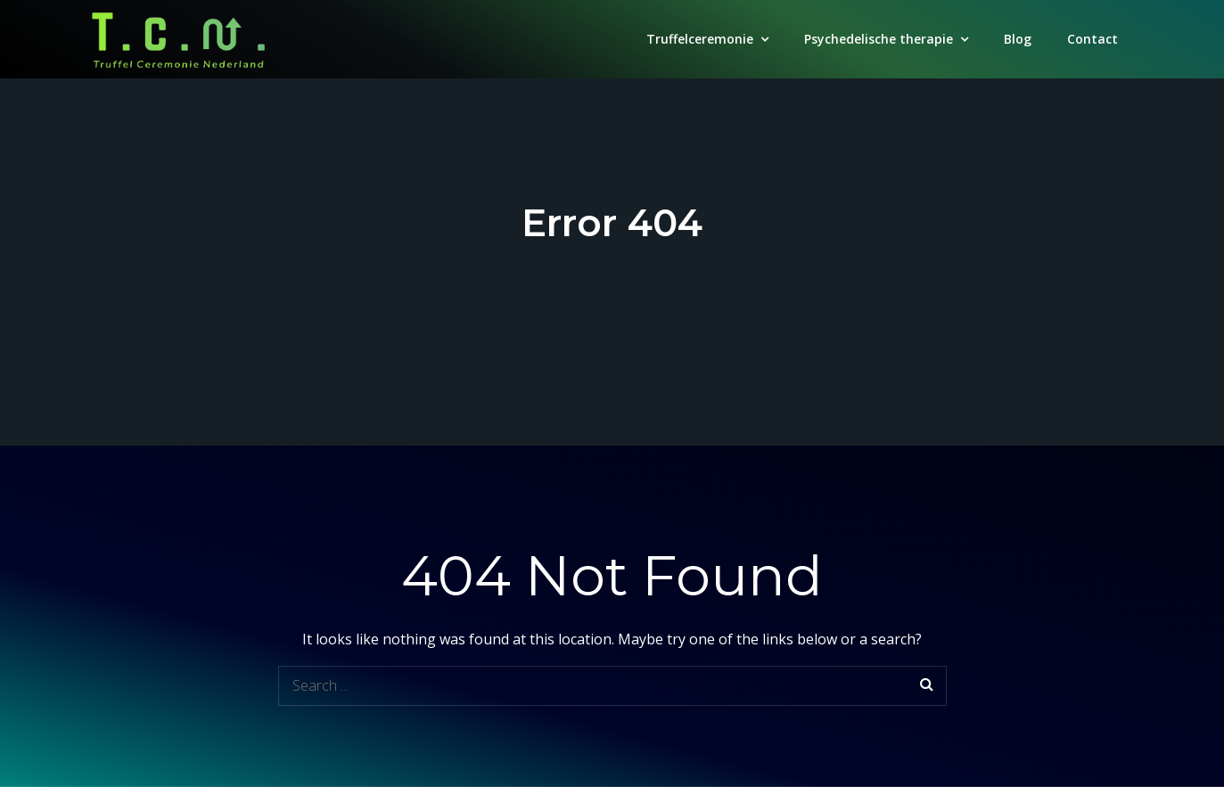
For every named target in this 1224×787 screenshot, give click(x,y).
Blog (1017, 38)
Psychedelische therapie (878, 38)
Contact (1092, 38)
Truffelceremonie (699, 38)
